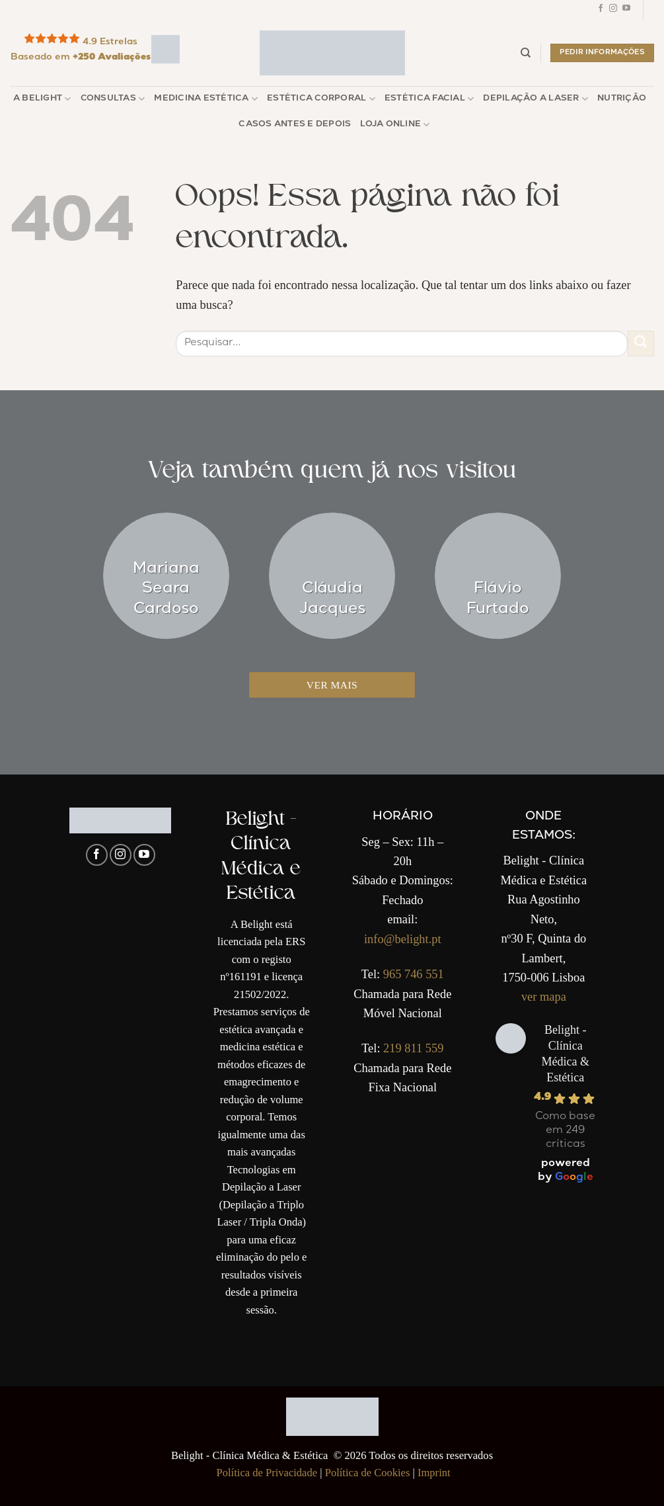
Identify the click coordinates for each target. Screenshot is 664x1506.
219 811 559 (413, 1048)
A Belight (42, 99)
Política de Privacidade (267, 1472)
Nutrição (621, 99)
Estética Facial (429, 99)
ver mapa (543, 996)
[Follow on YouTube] (626, 10)
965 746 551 (413, 974)
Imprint (434, 1472)
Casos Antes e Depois (295, 124)
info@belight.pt (402, 939)
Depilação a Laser (535, 99)
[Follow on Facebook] (601, 10)
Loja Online (394, 124)
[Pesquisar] (526, 52)
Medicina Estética (206, 99)
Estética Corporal (321, 99)
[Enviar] (641, 343)
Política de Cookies (367, 1472)
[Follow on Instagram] (613, 10)
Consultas (113, 99)
